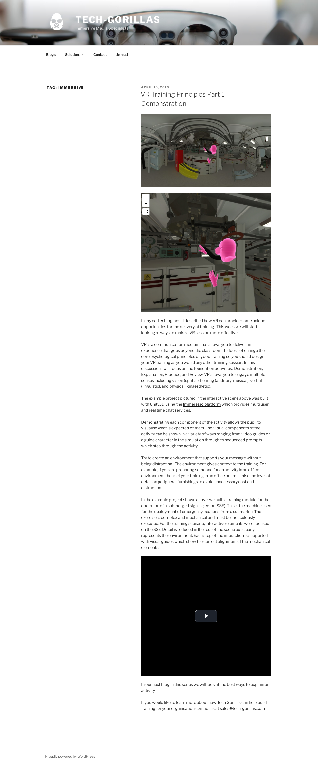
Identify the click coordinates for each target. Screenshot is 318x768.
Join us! (122, 54)
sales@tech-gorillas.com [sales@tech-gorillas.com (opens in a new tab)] (242, 708)
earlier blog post (167, 320)
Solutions (75, 54)
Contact (100, 54)
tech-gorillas (117, 19)
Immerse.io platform (202, 404)
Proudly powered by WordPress (70, 756)
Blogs (51, 54)
